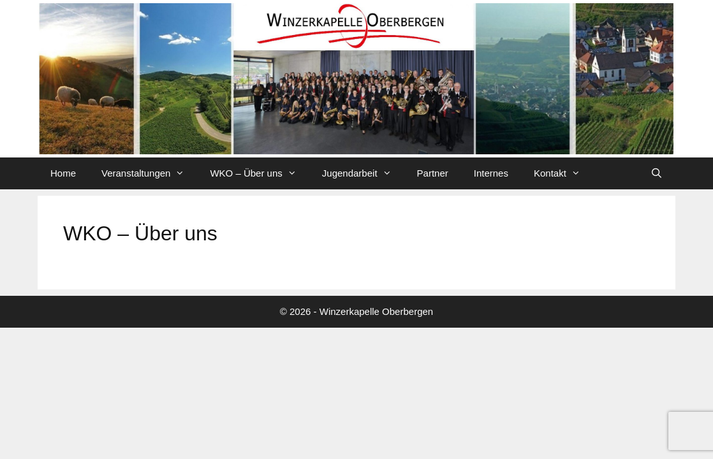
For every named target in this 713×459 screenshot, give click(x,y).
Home (63, 173)
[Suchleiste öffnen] (656, 173)
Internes (491, 173)
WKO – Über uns (259, 173)
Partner (432, 173)
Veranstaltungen (149, 173)
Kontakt (563, 173)
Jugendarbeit (363, 173)
